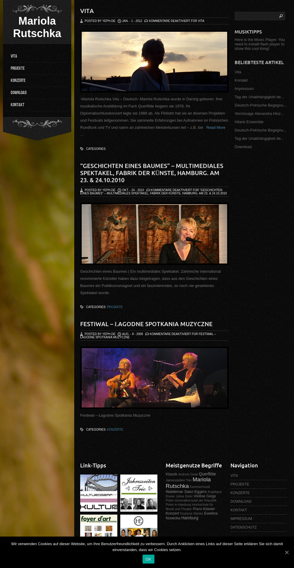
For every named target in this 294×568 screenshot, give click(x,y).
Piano (197, 509)
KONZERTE (18, 80)
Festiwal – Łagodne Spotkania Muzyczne (146, 324)
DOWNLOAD (19, 93)
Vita (87, 10)
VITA (14, 56)
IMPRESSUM (241, 519)
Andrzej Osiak (188, 474)
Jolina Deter (184, 496)
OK (148, 559)
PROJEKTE (18, 68)
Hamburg (189, 517)
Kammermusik (200, 486)
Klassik (171, 474)
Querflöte (207, 474)
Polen (170, 500)
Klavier (209, 509)
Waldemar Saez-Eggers (186, 491)
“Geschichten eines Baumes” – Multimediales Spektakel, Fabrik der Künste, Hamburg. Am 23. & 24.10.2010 (151, 172)
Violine (199, 496)
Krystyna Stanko (191, 513)
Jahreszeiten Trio (179, 480)
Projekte (115, 307)
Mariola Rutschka (37, 27)
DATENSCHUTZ (243, 527)
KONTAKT (17, 105)
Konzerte (115, 429)
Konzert (172, 513)
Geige (211, 496)
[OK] (287, 552)
